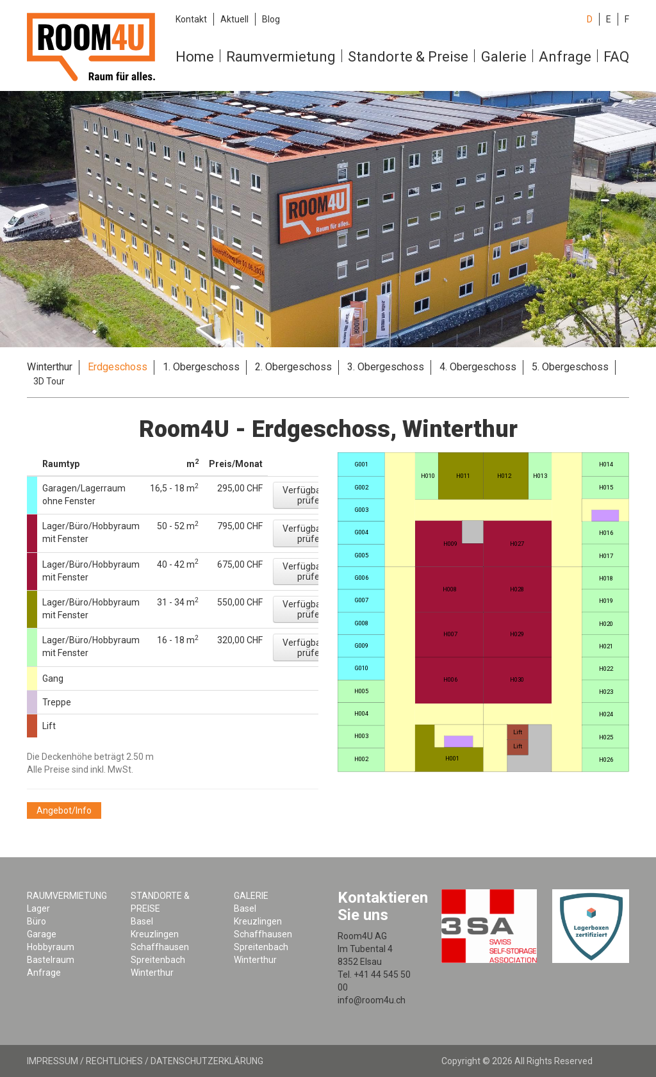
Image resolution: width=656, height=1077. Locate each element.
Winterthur (49, 367)
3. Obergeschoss (385, 367)
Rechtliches (114, 1061)
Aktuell (234, 19)
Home (195, 57)
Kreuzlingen (155, 934)
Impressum (52, 1061)
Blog (271, 19)
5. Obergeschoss (570, 367)
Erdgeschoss (117, 367)
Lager (38, 908)
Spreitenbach (158, 960)
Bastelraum (50, 960)
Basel (142, 921)
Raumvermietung (281, 57)
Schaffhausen (160, 947)
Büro (36, 921)
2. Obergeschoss (293, 367)
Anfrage (565, 57)
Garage (41, 934)
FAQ (616, 57)
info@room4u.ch (372, 1000)
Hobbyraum (50, 947)
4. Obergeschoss (477, 367)
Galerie (504, 57)
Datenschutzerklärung (207, 1061)
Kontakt (191, 19)
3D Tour (49, 381)
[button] (310, 495)
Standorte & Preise (408, 57)
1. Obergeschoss (201, 367)
